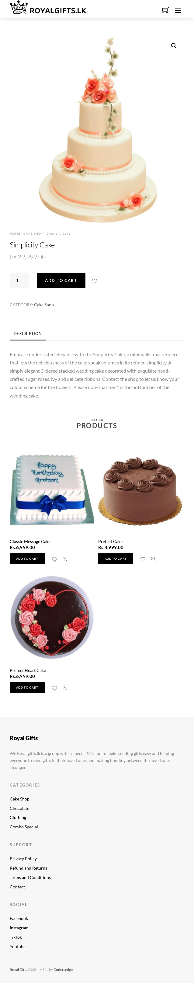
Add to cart (61, 280)
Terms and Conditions (30, 877)
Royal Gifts (18, 969)
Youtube (18, 946)
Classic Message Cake (30, 541)
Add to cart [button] (27, 558)
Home (15, 233)
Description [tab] (28, 333)
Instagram (19, 927)
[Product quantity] (19, 280)
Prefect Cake (110, 541)
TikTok (16, 937)
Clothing (18, 817)
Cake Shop (33, 233)
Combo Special (24, 826)
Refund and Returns (28, 868)
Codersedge (63, 969)
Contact (17, 886)
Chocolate (19, 808)
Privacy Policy (23, 858)
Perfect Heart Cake (28, 670)
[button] (173, 45)
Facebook (19, 918)
